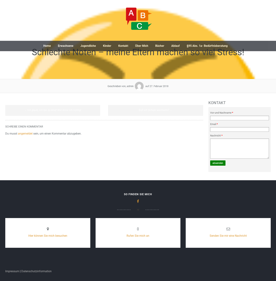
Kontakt (123, 45)
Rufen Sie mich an (138, 235)
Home (47, 45)
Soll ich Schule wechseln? (155, 110)
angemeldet (25, 133)
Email (214, 124)
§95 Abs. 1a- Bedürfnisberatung (207, 45)
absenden (217, 163)
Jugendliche (88, 45)
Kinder (107, 45)
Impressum (12, 271)
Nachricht (216, 135)
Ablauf (175, 45)
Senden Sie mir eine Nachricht (228, 235)
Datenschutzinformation (36, 271)
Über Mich (141, 45)
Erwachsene (65, 45)
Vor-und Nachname (221, 112)
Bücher (159, 45)
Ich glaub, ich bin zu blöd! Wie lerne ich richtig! (52, 110)
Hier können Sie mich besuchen (47, 235)
